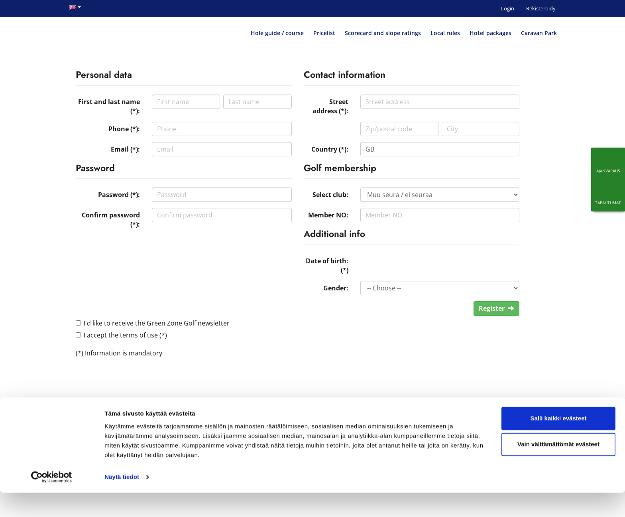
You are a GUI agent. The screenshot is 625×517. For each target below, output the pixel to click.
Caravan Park (539, 33)
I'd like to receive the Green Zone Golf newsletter (157, 323)
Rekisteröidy (541, 8)
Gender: (335, 288)
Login (507, 8)
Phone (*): (124, 128)
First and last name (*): (109, 106)
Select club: (330, 194)
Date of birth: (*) (327, 265)
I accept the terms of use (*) (125, 335)
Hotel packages (490, 33)
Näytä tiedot (121, 501)
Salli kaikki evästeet (559, 442)
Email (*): (125, 149)
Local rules (445, 33)
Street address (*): (330, 106)
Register (496, 308)
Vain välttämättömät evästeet (558, 468)
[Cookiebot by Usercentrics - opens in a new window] (51, 501)
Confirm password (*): (111, 220)
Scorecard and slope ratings (383, 33)
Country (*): (329, 149)
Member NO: (328, 215)
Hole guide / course (277, 33)
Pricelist (324, 33)
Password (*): (119, 194)
